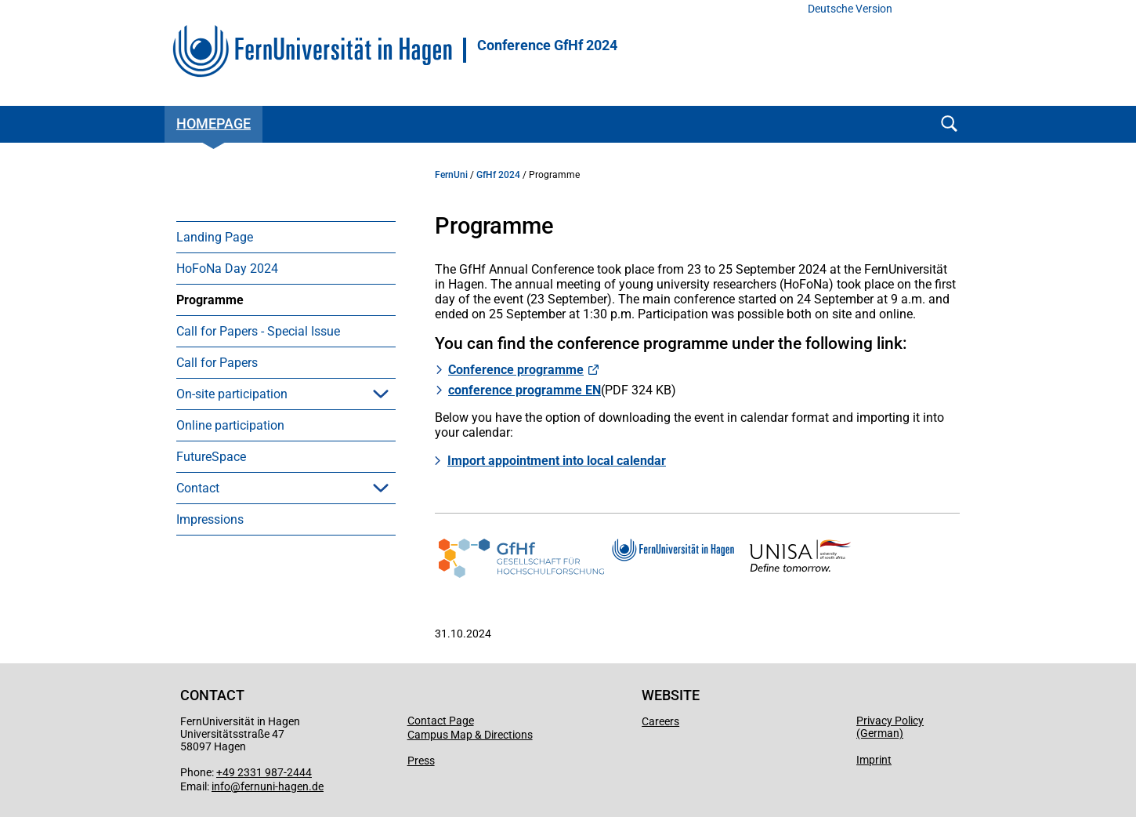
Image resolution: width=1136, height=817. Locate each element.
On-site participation (232, 394)
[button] (381, 393)
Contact (197, 488)
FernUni (451, 174)
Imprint (874, 759)
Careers (660, 721)
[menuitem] (286, 236)
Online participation (230, 425)
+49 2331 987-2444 (264, 772)
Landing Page (214, 237)
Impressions (210, 519)
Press (421, 760)
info (221, 786)
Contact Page (440, 720)
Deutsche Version (850, 9)
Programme (210, 299)
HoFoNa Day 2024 (227, 268)
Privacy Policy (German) (890, 726)
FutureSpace (211, 456)
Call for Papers (217, 362)
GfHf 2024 (498, 174)
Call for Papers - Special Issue (258, 331)
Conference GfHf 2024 (547, 45)
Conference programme (516, 369)
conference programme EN (524, 390)
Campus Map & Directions (470, 734)
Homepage (213, 123)
